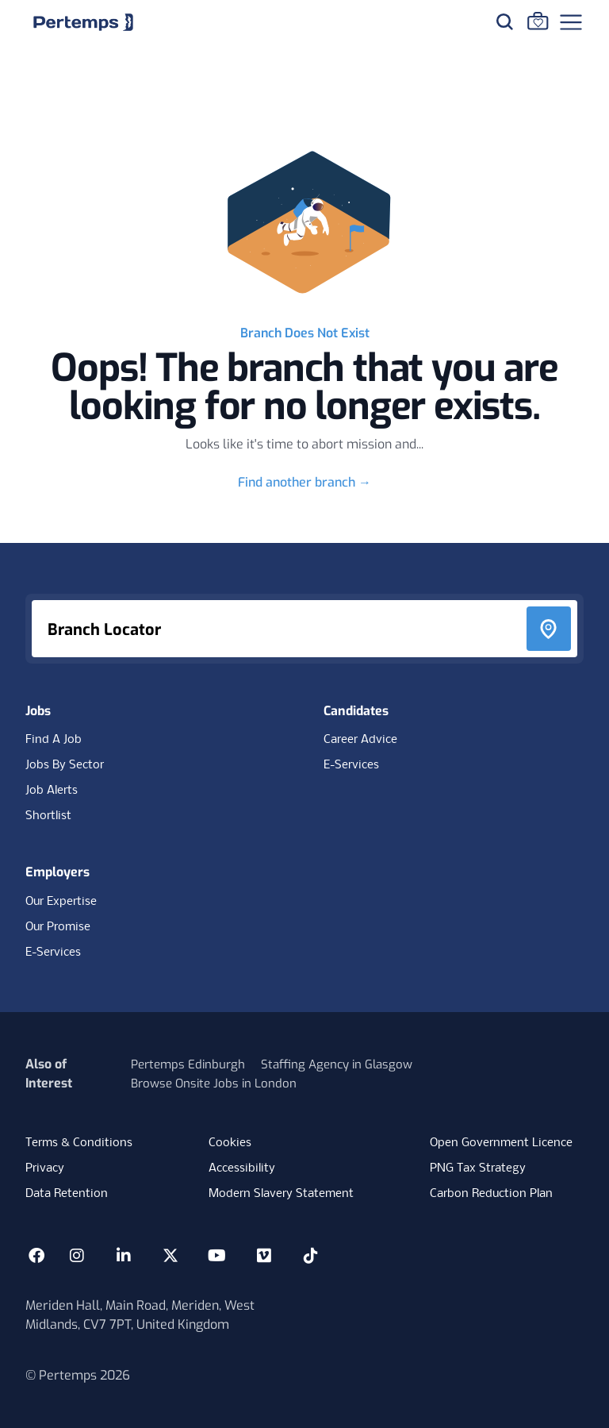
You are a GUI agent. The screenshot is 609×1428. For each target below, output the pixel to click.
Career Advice (360, 739)
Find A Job (53, 739)
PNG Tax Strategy (478, 1168)
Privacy (44, 1168)
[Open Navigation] (571, 22)
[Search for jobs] (504, 21)
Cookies (230, 1143)
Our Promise (57, 927)
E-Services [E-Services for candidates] (351, 765)
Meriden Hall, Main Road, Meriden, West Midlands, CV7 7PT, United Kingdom (140, 1315)
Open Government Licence (501, 1143)
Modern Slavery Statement (281, 1193)
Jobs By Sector (64, 765)
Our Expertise (61, 901)
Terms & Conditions (78, 1143)
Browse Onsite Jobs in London (214, 1083)
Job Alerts (51, 790)
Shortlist (48, 816)
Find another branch (304, 482)
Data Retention (66, 1193)
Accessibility (242, 1168)
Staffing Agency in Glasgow (336, 1064)
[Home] (83, 22)
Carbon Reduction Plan (491, 1193)
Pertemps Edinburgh (188, 1064)
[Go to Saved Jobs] (538, 21)
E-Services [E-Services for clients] (53, 952)
